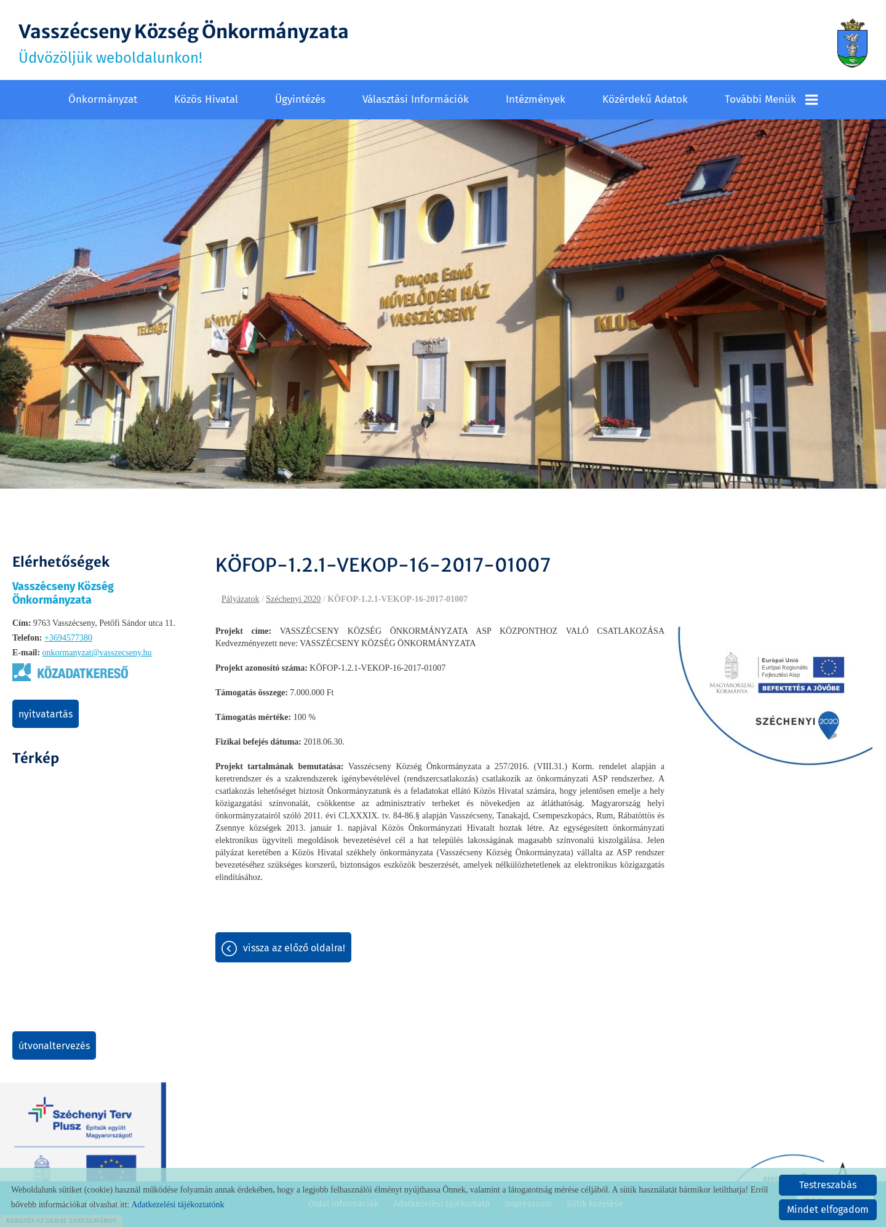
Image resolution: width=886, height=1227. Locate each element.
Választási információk (415, 99)
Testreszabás (827, 1185)
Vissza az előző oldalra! (294, 948)
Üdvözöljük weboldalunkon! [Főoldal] (183, 43)
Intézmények (535, 99)
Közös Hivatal (206, 99)
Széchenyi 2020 (293, 599)
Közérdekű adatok (645, 99)
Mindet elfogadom (828, 1209)
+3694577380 (68, 637)
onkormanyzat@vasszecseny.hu (97, 652)
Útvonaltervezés (54, 1046)
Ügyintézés (300, 99)
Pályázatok (240, 599)
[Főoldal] (852, 43)
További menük (771, 99)
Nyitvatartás (45, 714)
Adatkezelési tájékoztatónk (177, 1204)
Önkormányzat (102, 99)
